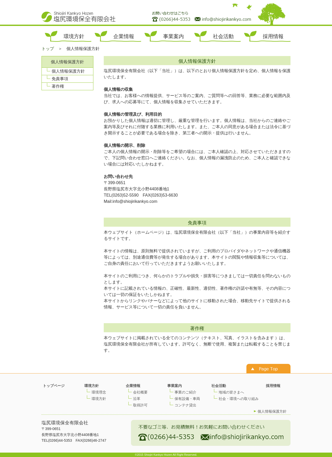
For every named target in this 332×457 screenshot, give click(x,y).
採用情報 (273, 36)
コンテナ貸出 (185, 405)
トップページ (54, 386)
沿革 (136, 399)
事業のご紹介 (185, 392)
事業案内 (173, 36)
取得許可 (140, 405)
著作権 (58, 86)
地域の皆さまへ (231, 392)
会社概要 (140, 392)
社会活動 (223, 36)
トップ (48, 48)
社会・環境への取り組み (239, 399)
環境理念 (99, 392)
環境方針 (74, 36)
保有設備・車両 (187, 399)
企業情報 (123, 36)
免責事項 (60, 79)
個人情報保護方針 (68, 71)
